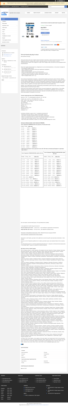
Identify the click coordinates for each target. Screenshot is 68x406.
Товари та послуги (36, 12)
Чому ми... (63, 12)
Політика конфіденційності (44, 404)
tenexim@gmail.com (7, 55)
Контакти (56, 12)
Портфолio (4, 21)
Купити (45, 32)
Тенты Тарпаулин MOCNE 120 (41, 380)
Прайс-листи (4, 27)
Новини (3, 29)
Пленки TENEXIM (56, 378)
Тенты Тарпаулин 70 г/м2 (23, 378)
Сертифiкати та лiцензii (6, 35)
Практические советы (6, 381)
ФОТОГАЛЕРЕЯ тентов (22, 381)
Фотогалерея (4, 23)
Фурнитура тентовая (57, 381)
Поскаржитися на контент (34, 404)
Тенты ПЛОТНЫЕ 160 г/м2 (23, 380)
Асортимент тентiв (5, 25)
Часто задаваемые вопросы (7, 380)
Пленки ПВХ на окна (57, 380)
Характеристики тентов (6, 378)
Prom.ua (39, 403)
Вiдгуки (3, 37)
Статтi (3, 31)
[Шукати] (65, 6)
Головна (28, 12)
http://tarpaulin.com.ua (8, 54)
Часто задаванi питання (6, 40)
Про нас (3, 33)
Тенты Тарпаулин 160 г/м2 (40, 381)
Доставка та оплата (48, 12)
